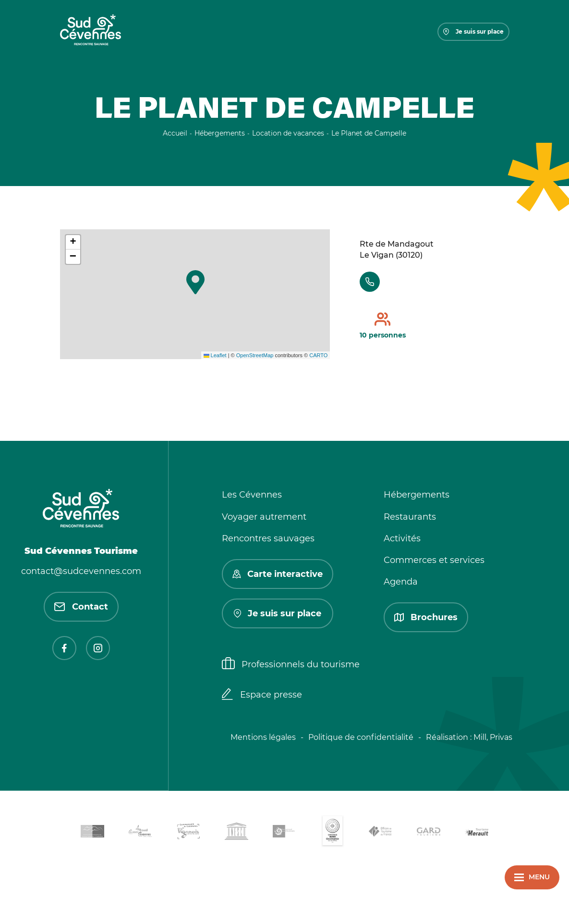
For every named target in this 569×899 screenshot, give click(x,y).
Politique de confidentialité (360, 737)
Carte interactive (277, 574)
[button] (195, 282)
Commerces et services (434, 560)
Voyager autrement (264, 517)
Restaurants (410, 517)
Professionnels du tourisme (291, 664)
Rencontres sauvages (268, 538)
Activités (402, 538)
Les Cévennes (252, 494)
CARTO (318, 355)
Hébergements (416, 494)
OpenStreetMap (255, 355)
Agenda (401, 581)
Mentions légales (263, 737)
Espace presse (262, 695)
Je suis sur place (473, 31)
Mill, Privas (492, 737)
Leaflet (215, 355)
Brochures (426, 617)
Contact (81, 606)
